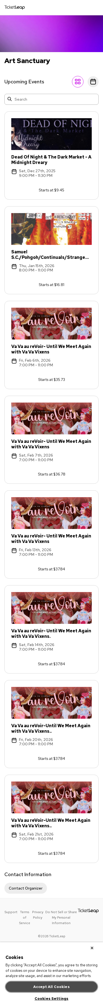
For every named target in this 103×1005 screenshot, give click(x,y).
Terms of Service (24, 917)
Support (10, 912)
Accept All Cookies (51, 986)
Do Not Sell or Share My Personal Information (61, 917)
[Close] (92, 948)
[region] (51, 973)
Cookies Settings (51, 998)
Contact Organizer (26, 888)
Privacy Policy (37, 915)
